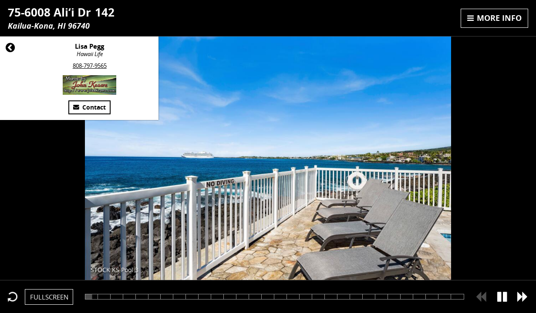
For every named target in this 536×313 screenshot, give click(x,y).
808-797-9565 (90, 66)
